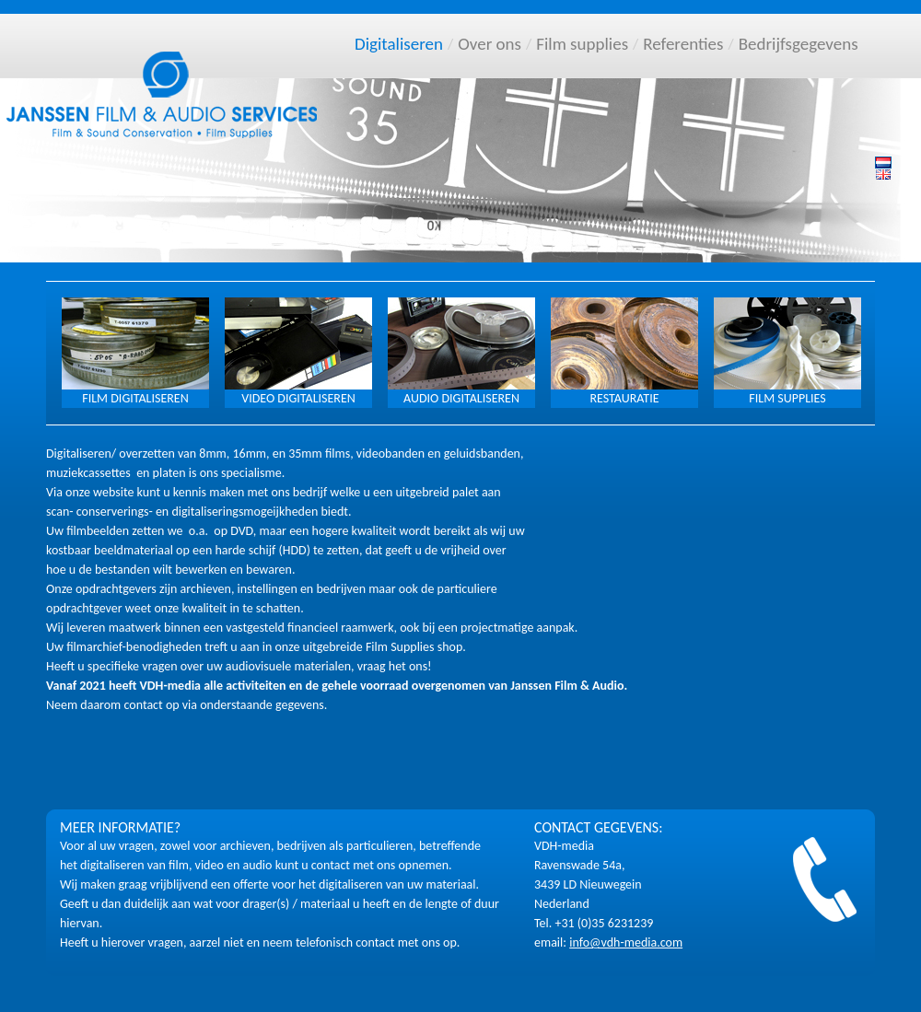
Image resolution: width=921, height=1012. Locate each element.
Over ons (489, 43)
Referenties (683, 43)
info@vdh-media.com (625, 942)
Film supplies (582, 43)
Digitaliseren (399, 43)
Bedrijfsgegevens (798, 43)
